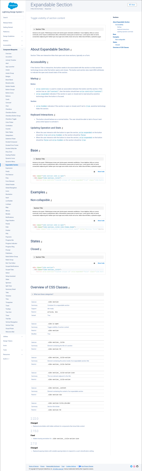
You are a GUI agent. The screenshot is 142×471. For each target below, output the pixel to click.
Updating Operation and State (125, 31)
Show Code (101, 171)
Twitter (131, 466)
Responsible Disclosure (53, 466)
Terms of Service (34, 466)
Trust (63, 466)
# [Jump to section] (71, 50)
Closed (117, 45)
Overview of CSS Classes (121, 47)
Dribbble (134, 466)
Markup (119, 27)
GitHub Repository (137, 466)
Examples (116, 37)
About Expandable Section (121, 22)
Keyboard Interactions (123, 29)
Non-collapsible (120, 39)
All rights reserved (58, 469)
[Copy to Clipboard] (94, 171)
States (115, 42)
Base (114, 34)
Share (132, 5)
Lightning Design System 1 (13, 7)
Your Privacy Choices (85, 466)
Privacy (42, 466)
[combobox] (13, 17)
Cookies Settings (71, 466)
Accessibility (119, 24)
